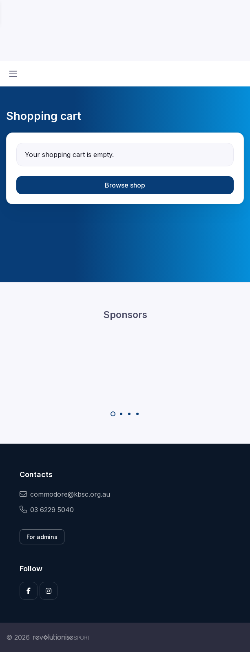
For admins (42, 536)
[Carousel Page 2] (121, 413)
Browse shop (125, 185)
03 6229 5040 (47, 510)
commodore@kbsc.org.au (65, 494)
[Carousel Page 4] (137, 413)
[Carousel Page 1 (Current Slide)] (113, 413)
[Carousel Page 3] (129, 413)
